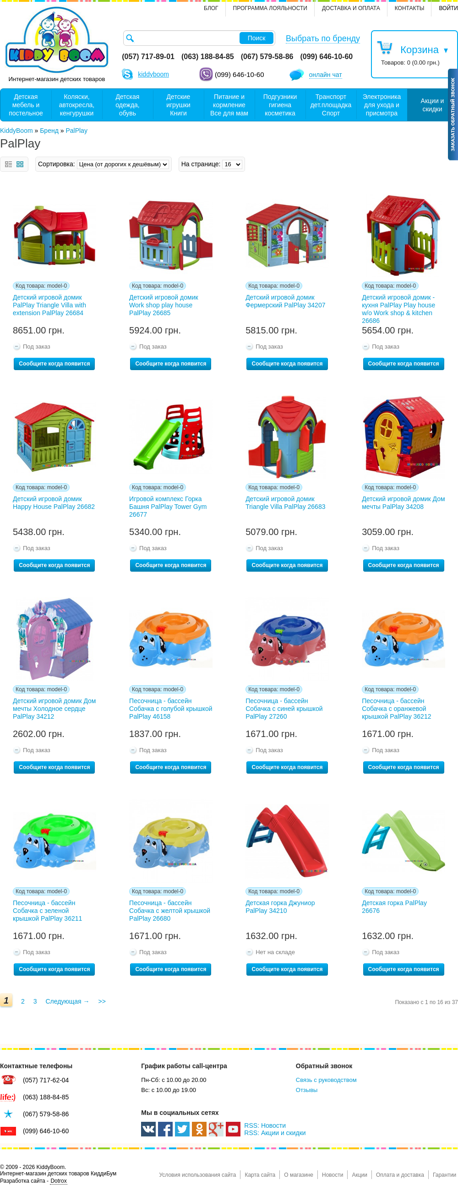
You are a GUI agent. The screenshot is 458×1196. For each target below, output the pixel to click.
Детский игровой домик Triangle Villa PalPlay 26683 (285, 502)
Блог (211, 8)
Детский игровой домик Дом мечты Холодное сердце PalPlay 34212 (54, 708)
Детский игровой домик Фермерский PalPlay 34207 (285, 301)
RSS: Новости (265, 1125)
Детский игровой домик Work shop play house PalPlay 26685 (163, 305)
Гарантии (444, 1175)
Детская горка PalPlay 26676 (394, 906)
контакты (410, 8)
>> (101, 1001)
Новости (332, 1175)
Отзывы (307, 1090)
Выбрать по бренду (323, 38)
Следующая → (67, 1001)
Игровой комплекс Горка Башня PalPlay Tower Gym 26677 (168, 506)
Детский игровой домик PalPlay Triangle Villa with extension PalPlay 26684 (49, 305)
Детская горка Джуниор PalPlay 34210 (280, 906)
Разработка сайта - (33, 1181)
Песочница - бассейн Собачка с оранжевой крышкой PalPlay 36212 (396, 708)
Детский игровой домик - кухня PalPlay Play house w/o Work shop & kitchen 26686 (398, 307)
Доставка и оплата (351, 8)
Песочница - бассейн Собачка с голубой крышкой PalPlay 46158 (171, 708)
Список (8, 164)
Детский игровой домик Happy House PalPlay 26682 (54, 502)
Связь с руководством (326, 1079)
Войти (448, 8)
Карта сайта (260, 1175)
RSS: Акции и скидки (274, 1132)
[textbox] (199, 38)
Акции (359, 1175)
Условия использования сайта (197, 1175)
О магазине (298, 1175)
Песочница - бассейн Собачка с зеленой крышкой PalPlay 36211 (47, 910)
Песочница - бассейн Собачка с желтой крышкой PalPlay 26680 (169, 910)
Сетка (19, 164)
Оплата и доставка (400, 1175)
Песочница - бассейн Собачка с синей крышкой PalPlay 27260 (284, 708)
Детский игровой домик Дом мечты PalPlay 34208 (403, 502)
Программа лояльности (270, 8)
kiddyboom (153, 74)
